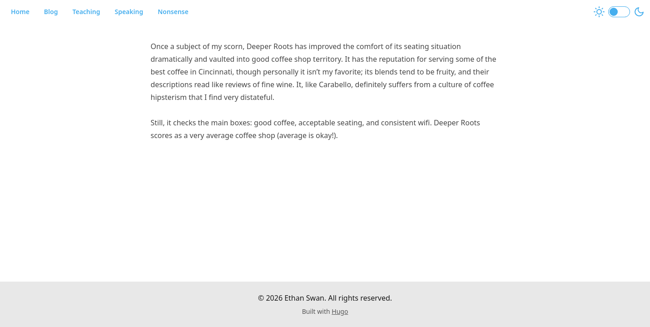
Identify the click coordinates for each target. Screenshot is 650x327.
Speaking (128, 11)
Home (20, 11)
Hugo (340, 311)
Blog (51, 11)
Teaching (86, 11)
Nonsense (173, 11)
